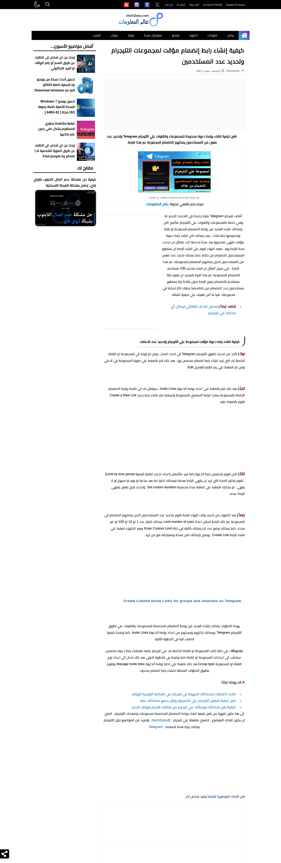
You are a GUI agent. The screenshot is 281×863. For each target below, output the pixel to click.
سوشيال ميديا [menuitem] (153, 35)
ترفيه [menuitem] (131, 35)
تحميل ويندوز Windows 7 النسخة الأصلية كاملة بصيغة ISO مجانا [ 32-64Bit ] (56, 107)
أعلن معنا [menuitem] (194, 4)
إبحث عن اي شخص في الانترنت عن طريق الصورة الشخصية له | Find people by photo (55, 151)
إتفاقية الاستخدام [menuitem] (212, 4)
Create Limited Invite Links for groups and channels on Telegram (182, 726)
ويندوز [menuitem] (175, 35)
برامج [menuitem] (230, 35)
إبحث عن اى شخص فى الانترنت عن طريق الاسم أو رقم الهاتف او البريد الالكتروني (55, 63)
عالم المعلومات (157, 204)
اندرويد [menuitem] (193, 35)
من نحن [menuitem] (169, 4)
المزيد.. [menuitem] (96, 35)
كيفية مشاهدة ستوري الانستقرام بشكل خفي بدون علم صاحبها (56, 129)
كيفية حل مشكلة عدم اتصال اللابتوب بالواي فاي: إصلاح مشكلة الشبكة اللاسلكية (64, 182)
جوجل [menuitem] (114, 35)
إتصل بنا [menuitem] (181, 4)
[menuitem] (157, 5)
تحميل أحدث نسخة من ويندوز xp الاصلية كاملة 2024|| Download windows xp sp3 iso (55, 88)
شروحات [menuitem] (212, 35)
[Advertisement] (174, 104)
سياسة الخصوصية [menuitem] (235, 4)
